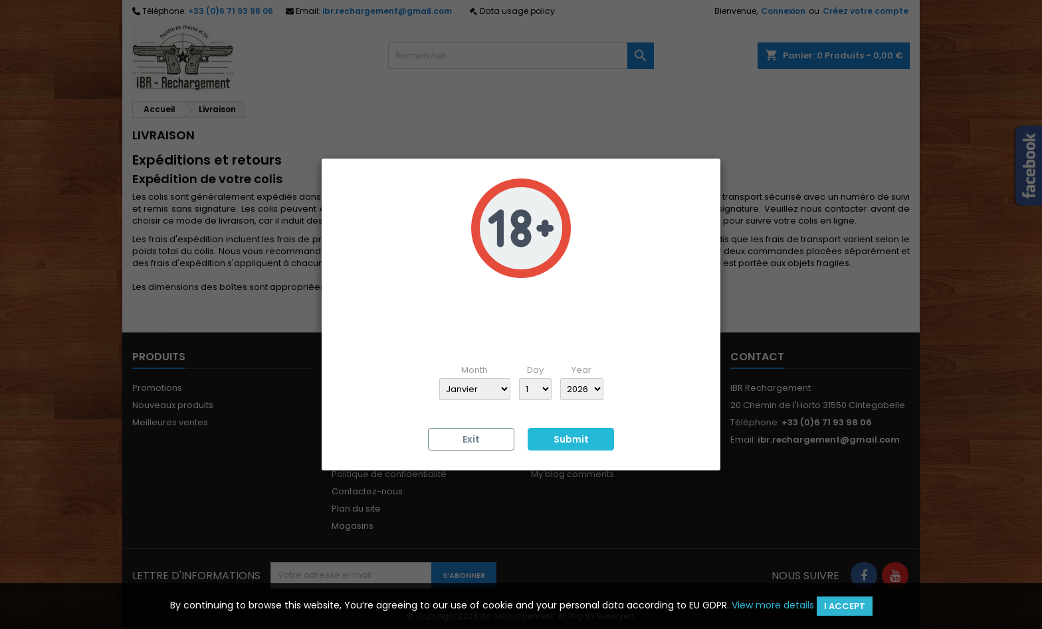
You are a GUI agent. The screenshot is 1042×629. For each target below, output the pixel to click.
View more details (773, 605)
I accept (844, 606)
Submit (571, 439)
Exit (471, 439)
